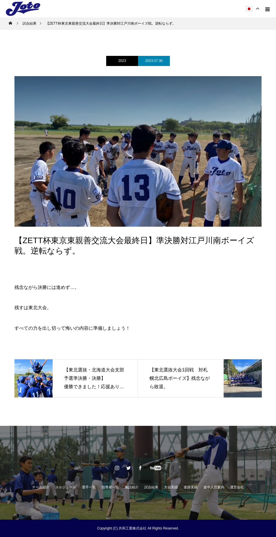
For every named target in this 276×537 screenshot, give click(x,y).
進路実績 (191, 487)
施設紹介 (132, 487)
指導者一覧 (110, 487)
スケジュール (65, 487)
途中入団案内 (213, 487)
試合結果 (151, 487)
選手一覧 (89, 487)
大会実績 (171, 487)
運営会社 (237, 487)
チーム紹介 (40, 487)
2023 (122, 61)
